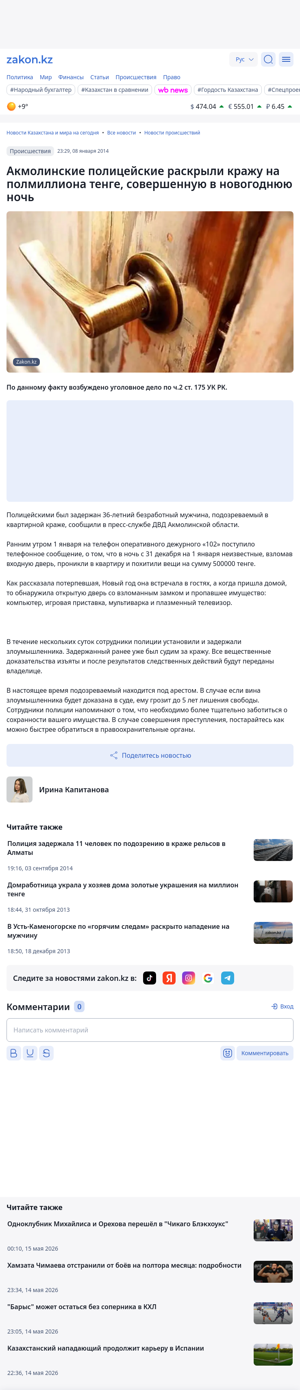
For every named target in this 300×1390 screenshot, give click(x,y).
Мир (46, 77)
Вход (286, 1006)
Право (171, 77)
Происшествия (136, 77)
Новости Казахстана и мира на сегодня (53, 132)
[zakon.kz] (30, 59)
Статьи (99, 77)
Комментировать (265, 1053)
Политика (20, 77)
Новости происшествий (172, 132)
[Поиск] (268, 59)
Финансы (71, 77)
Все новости (121, 132)
